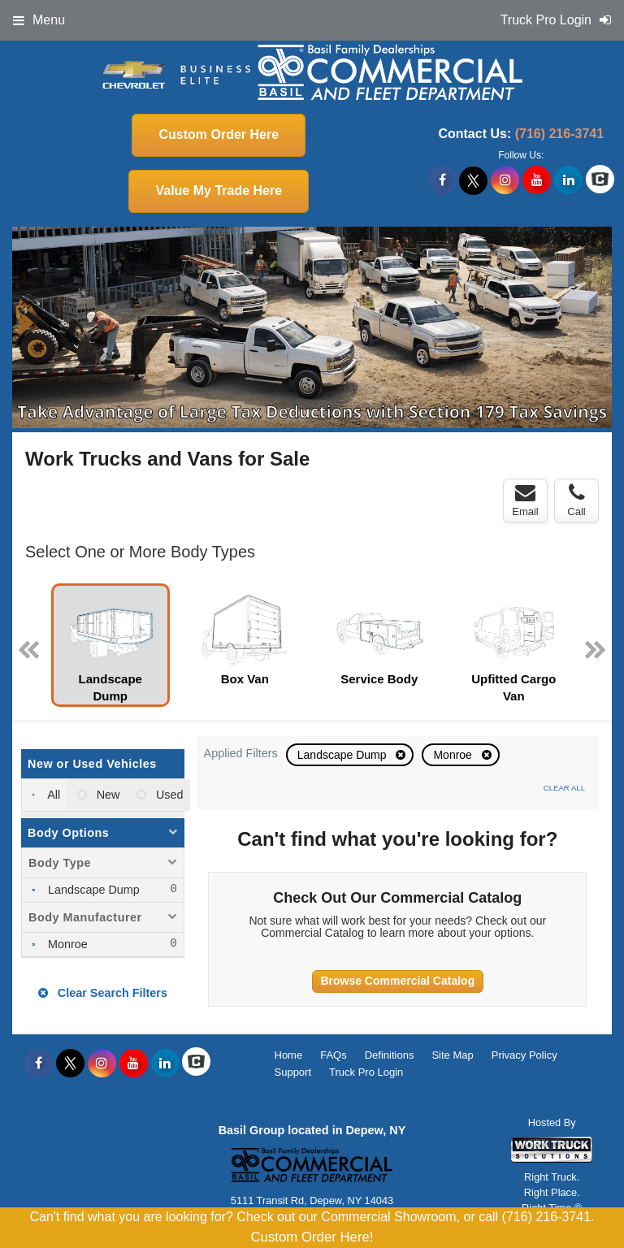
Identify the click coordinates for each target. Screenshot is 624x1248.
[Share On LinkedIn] (568, 180)
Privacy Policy (524, 1055)
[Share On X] (473, 180)
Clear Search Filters (102, 992)
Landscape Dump (343, 754)
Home (289, 1055)
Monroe (453, 754)
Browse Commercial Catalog (397, 980)
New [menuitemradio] (106, 794)
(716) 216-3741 (559, 134)
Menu (39, 20)
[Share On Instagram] (505, 180)
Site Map (452, 1055)
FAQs (333, 1055)
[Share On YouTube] (536, 180)
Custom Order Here (218, 134)
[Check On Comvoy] (600, 180)
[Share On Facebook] (442, 180)
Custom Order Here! (311, 1237)
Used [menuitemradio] (168, 794)
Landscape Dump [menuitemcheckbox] (92, 889)
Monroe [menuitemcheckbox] (66, 944)
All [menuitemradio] (52, 794)
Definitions (389, 1055)
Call (576, 500)
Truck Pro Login (366, 1072)
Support (293, 1072)
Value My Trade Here (218, 190)
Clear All (564, 787)
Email (525, 500)
